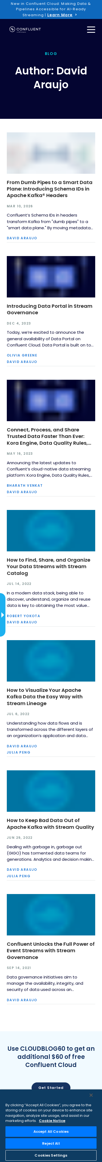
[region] (51, 1125)
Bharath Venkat (25, 485)
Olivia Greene (22, 355)
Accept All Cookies (51, 1131)
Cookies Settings (51, 1155)
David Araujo (22, 238)
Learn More (60, 15)
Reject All (51, 1143)
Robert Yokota (23, 616)
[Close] (91, 1095)
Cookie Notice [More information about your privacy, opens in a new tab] (52, 1120)
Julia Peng (18, 752)
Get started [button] (51, 1087)
